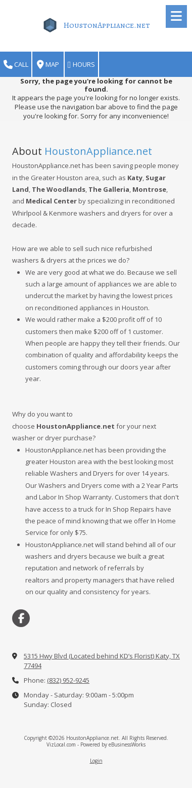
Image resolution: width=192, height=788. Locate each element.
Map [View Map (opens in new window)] (48, 64)
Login (96, 760)
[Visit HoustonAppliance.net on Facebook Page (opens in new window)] (21, 618)
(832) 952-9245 (68, 680)
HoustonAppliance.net (106, 25)
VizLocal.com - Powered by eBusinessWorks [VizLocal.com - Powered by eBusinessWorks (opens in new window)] (96, 744)
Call (16, 64)
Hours (81, 64)
